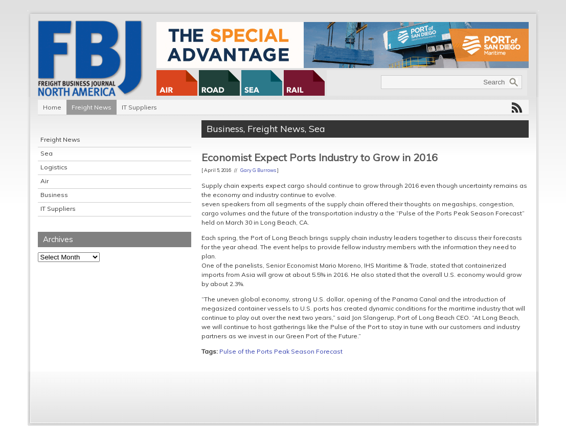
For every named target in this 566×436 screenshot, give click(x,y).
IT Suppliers (139, 107)
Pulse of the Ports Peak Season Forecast (281, 351)
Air (44, 181)
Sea (46, 153)
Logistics (53, 167)
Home (52, 107)
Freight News (91, 107)
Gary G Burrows (258, 170)
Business (54, 195)
